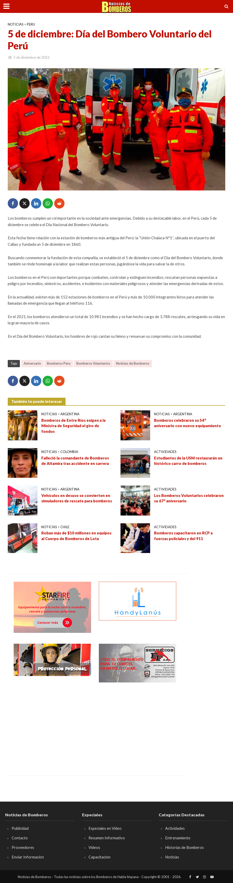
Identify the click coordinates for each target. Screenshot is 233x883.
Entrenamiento (177, 837)
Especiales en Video (105, 828)
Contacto (20, 837)
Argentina (69, 414)
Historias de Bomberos (184, 847)
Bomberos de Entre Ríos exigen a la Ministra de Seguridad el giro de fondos (73, 426)
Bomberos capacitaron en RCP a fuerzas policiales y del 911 (183, 536)
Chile (64, 527)
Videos (94, 847)
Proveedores (23, 847)
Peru (31, 24)
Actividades (165, 452)
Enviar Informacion (28, 857)
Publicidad (20, 828)
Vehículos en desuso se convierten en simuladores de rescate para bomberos (76, 498)
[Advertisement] (52, 725)
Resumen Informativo (107, 837)
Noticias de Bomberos (132, 363)
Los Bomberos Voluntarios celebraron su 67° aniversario (189, 498)
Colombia (69, 452)
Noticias (15, 24)
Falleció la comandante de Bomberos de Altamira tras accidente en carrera (75, 461)
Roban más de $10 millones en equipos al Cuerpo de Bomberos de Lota (76, 536)
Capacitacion (99, 857)
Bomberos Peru (58, 363)
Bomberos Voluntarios (93, 363)
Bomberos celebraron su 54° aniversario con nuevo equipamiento (187, 423)
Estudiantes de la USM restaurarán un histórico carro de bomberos (188, 461)
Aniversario (32, 363)
